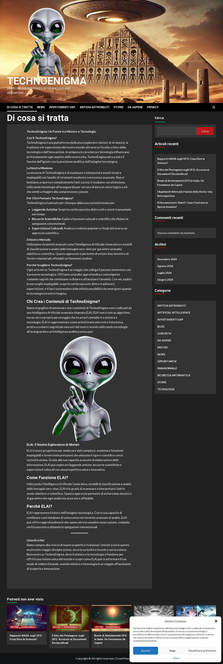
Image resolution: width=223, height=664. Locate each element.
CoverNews (123, 658)
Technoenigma (47, 81)
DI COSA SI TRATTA (20, 107)
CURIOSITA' (164, 333)
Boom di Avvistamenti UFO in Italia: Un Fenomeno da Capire (180, 182)
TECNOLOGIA (166, 389)
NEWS (41, 107)
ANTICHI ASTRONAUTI (94, 107)
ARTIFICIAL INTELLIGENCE (173, 312)
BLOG (160, 326)
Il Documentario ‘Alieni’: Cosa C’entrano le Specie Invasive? (182, 204)
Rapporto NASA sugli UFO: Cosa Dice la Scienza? (181, 160)
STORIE (118, 107)
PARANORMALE (167, 368)
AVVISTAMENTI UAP (62, 107)
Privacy (176, 658)
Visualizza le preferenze (202, 650)
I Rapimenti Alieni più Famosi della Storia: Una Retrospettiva (184, 193)
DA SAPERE (135, 107)
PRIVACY (153, 107)
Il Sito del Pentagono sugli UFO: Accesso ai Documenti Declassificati (183, 171)
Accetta (145, 650)
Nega (172, 650)
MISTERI (162, 347)
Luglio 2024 (164, 272)
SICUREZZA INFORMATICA (173, 375)
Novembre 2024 (167, 259)
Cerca (159, 117)
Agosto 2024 (165, 266)
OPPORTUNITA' (167, 361)
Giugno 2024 (165, 279)
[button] (216, 621)
